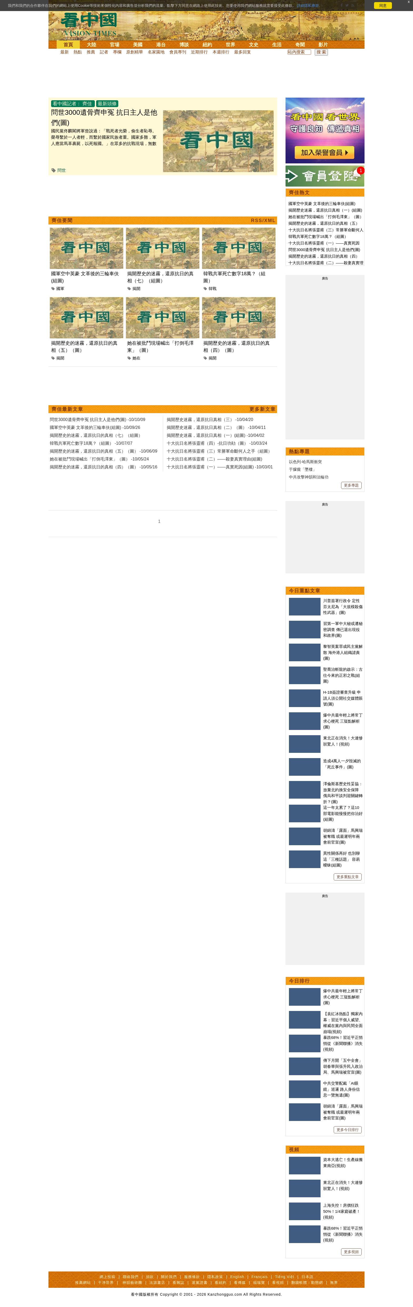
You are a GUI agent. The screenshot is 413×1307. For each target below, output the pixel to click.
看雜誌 (178, 1282)
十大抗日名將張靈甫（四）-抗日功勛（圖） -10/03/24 (217, 443)
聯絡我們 (131, 1277)
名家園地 (156, 52)
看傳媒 (240, 1282)
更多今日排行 (348, 1130)
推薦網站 (83, 1282)
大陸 (91, 44)
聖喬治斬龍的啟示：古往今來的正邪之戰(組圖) (343, 675)
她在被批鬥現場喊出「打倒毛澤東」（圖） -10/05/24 (99, 459)
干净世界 (106, 1282)
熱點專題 (299, 451)
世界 (230, 44)
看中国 (92, 24)
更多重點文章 (348, 877)
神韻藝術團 (132, 1282)
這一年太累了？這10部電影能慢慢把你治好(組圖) (343, 813)
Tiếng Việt (284, 1277)
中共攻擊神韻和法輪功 (308, 477)
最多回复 (242, 52)
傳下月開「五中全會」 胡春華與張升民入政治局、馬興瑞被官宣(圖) (343, 1066)
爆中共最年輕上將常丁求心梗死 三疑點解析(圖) (343, 721)
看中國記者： (67, 103)
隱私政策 (215, 1277)
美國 (137, 44)
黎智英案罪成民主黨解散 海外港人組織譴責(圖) (343, 652)
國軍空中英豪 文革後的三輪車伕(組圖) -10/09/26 (95, 427)
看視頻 (278, 1282)
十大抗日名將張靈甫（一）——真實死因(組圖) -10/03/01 (220, 467)
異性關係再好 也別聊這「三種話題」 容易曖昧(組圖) (341, 859)
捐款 (150, 1277)
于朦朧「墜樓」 (303, 469)
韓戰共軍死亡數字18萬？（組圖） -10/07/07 (91, 443)
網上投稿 (107, 1277)
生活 (277, 44)
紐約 (207, 44)
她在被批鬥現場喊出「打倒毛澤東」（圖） (325, 216)
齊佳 (87, 103)
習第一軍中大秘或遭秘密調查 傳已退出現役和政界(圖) (343, 629)
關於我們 (169, 1277)
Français (260, 1277)
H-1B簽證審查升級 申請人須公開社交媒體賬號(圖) (343, 698)
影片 (323, 44)
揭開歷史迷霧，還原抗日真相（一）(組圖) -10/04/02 (215, 435)
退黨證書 (200, 1282)
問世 (61, 170)
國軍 (60, 288)
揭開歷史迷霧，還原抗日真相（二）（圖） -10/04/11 (216, 427)
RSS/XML (263, 220)
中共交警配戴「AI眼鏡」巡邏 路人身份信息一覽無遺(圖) (341, 1089)
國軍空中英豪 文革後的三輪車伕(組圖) (321, 203)
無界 (334, 1282)
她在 (136, 358)
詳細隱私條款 (308, 5)
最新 (64, 52)
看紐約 (221, 1282)
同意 (383, 5)
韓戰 (213, 288)
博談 (184, 44)
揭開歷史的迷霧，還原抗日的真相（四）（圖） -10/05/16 (103, 467)
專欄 (117, 52)
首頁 (68, 44)
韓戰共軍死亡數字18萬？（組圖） (318, 236)
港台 (161, 44)
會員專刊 (177, 52)
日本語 (307, 1277)
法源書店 (157, 1282)
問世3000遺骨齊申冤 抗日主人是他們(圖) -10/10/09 (97, 419)
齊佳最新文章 (67, 409)
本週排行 (221, 52)
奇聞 (300, 44)
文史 (253, 44)
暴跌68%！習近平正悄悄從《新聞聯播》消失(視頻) (343, 1043)
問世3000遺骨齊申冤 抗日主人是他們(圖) (324, 249)
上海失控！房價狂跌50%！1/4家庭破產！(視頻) (341, 1211)
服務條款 (192, 1277)
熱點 (77, 52)
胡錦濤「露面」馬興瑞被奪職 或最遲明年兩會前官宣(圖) (343, 836)
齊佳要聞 (62, 220)
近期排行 (199, 52)
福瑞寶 (259, 1282)
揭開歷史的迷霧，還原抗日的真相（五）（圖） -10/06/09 (103, 451)
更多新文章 (262, 409)
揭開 (136, 288)
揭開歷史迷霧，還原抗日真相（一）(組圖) (325, 210)
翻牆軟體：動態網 (307, 1282)
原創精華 (134, 52)
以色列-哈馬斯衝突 (305, 461)
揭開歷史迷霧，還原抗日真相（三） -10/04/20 (210, 419)
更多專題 (351, 485)
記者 (104, 52)
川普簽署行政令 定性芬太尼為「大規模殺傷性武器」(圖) (343, 606)
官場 (114, 44)
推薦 (91, 52)
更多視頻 (351, 1252)
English (237, 1277)
